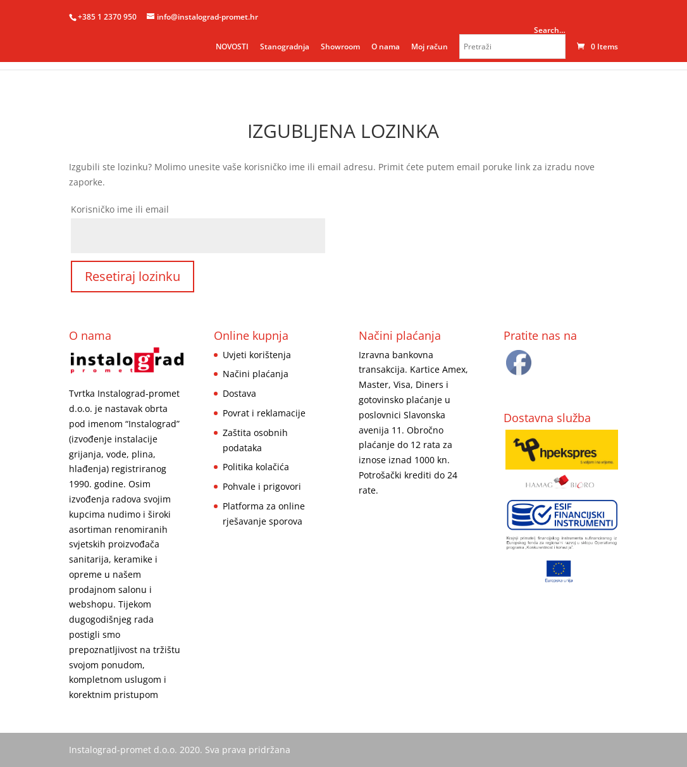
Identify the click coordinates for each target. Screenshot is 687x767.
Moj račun (429, 46)
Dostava (239, 393)
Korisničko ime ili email (120, 209)
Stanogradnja (284, 46)
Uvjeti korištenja (257, 355)
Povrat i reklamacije (264, 413)
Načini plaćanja (255, 374)
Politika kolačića (256, 467)
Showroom (340, 46)
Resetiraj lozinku (132, 276)
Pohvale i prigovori (262, 486)
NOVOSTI (232, 46)
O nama (385, 46)
